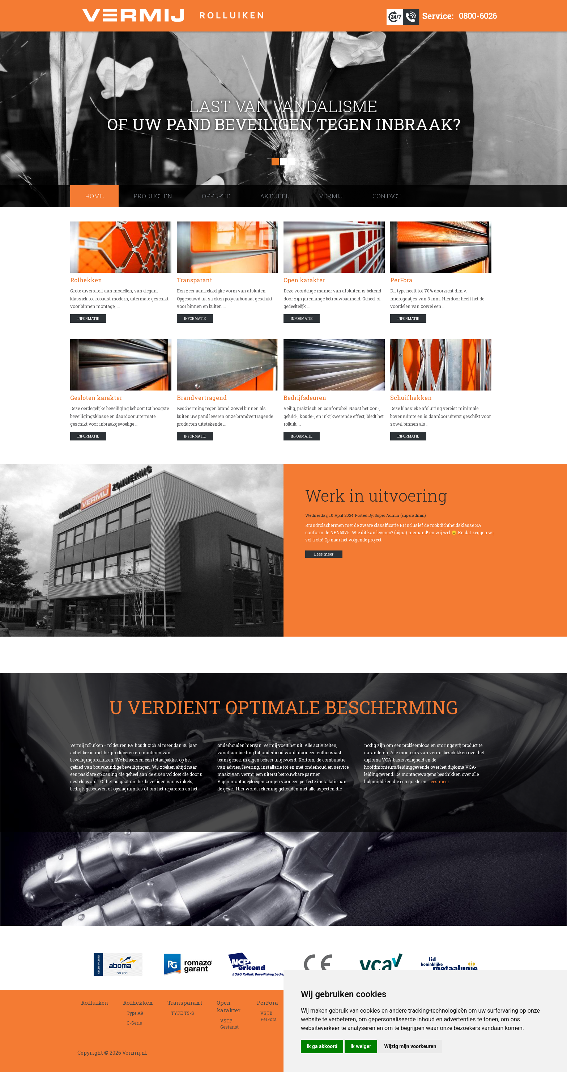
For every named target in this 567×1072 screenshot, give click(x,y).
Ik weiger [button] (360, 1046)
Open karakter (304, 280)
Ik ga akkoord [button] (322, 1046)
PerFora (401, 280)
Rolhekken (86, 280)
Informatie (88, 318)
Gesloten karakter (96, 397)
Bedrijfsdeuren (305, 397)
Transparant (194, 280)
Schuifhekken (411, 397)
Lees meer (323, 554)
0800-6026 (478, 15)
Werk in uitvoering (376, 495)
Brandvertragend (202, 397)
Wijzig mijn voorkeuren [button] (410, 1046)
